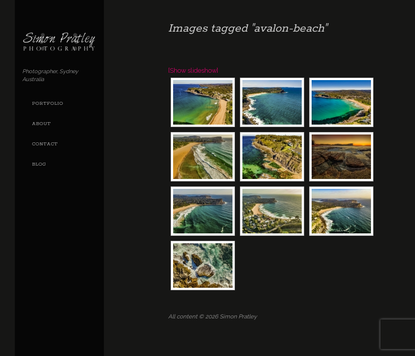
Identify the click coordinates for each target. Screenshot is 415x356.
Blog (39, 164)
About (41, 124)
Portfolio (47, 103)
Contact (45, 144)
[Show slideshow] (193, 70)
